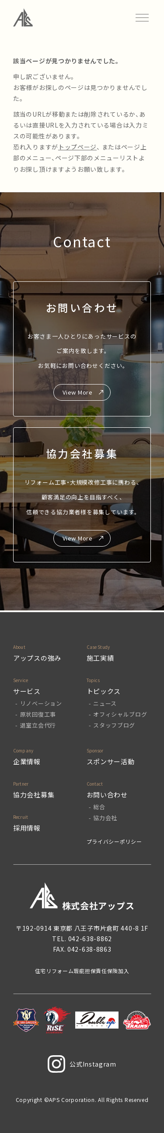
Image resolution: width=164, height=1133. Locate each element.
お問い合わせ (107, 794)
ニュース (105, 703)
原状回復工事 (38, 714)
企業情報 (27, 761)
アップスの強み (37, 657)
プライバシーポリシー (114, 841)
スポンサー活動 (111, 761)
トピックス (104, 691)
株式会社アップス (82, 897)
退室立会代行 (38, 725)
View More (77, 392)
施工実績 (100, 657)
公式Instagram (82, 1064)
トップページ (77, 146)
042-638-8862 (90, 938)
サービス (27, 691)
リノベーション (41, 703)
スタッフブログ (114, 725)
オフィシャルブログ (120, 714)
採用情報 (27, 827)
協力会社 (105, 818)
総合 (99, 807)
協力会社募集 (33, 794)
